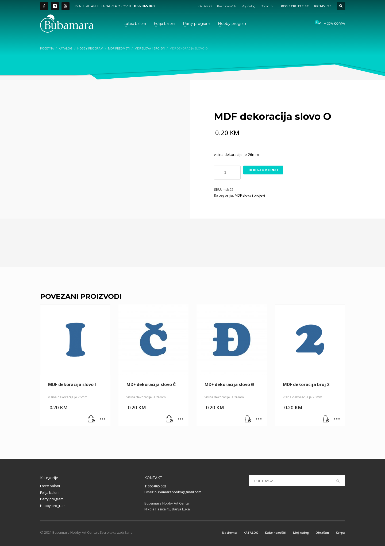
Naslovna (229, 532)
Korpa (340, 532)
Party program (51, 499)
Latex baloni (50, 485)
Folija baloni (49, 492)
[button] (91, 419)
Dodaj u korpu (263, 170)
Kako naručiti (226, 6)
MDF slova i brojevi (250, 195)
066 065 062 (144, 6)
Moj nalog (248, 6)
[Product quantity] (227, 173)
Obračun (267, 6)
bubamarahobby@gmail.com (178, 492)
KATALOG (205, 6)
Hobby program (53, 505)
